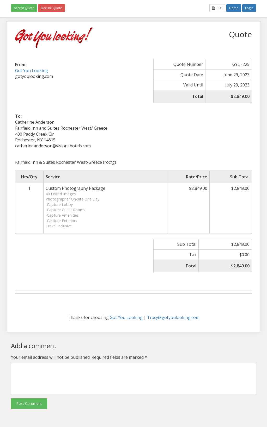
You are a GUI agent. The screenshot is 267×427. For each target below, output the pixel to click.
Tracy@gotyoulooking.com (173, 317)
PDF (217, 8)
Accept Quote (24, 8)
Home (233, 8)
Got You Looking (31, 70)
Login (249, 8)
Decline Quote (51, 8)
